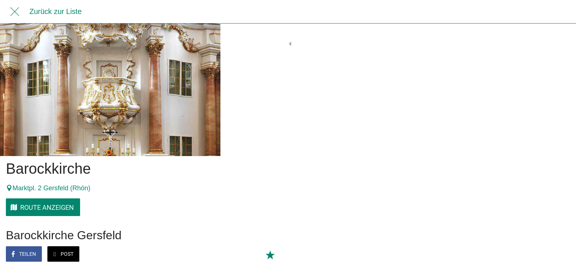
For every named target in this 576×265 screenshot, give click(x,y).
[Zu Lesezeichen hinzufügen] (206, 255)
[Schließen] (14, 11)
